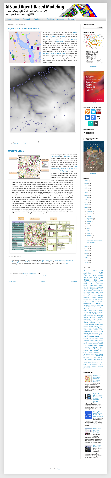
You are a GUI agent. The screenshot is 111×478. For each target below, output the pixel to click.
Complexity (92, 287)
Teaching (50, 19)
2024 (86, 185)
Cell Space (100, 283)
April (88, 230)
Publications (38, 19)
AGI (85, 278)
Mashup (101, 312)
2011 (86, 251)
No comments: (32, 142)
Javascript (23, 143)
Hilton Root (67, 156)
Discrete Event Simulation (90, 295)
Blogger (59, 469)
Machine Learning (88, 312)
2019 (86, 197)
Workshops (100, 359)
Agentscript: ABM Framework (24, 28)
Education (93, 297)
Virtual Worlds (99, 354)
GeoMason (99, 303)
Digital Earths (92, 294)
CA (87, 283)
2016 (86, 205)
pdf (67, 263)
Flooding (95, 299)
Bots (85, 283)
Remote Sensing (92, 328)
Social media (94, 337)
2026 (86, 181)
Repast (54, 36)
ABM (95, 270)
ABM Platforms (16, 143)
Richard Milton (60, 40)
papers (75, 32)
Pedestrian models (93, 324)
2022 (86, 190)
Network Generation (90, 317)
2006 (86, 262)
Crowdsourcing (96, 290)
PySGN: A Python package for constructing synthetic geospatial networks (97, 397)
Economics (86, 297)
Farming (86, 299)
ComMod (86, 287)
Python (101, 326)
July (88, 223)
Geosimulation (87, 307)
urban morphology (94, 367)
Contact (71, 19)
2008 (86, 258)
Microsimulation (94, 314)
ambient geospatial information (93, 361)
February (89, 235)
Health (94, 307)
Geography (100, 305)
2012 (86, 248)
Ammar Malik (55, 156)
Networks (100, 317)
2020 (86, 195)
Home (9, 19)
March (89, 233)
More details (93, 66)
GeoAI (101, 301)
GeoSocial (87, 305)
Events (100, 297)
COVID (91, 283)
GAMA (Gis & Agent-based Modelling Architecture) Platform (97, 378)
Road (90, 331)
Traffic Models (98, 345)
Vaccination (87, 354)
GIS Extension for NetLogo (97, 446)
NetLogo (62, 36)
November (90, 214)
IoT (102, 307)
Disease (100, 295)
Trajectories (87, 347)
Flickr (90, 299)
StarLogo (85, 342)
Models (101, 314)
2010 (86, 253)
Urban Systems (35, 275)
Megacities (86, 314)
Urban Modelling (94, 349)
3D (84, 270)
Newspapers (87, 319)
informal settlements (93, 362)
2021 (86, 193)
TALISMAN (74, 40)
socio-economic (93, 364)
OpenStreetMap (88, 321)
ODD (94, 319)
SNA (101, 331)
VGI (102, 352)
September (90, 219)
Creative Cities (16, 151)
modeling (101, 362)
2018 (86, 200)
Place (101, 324)
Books (101, 282)
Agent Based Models (18, 275)
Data (102, 290)
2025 (86, 183)
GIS (94, 301)
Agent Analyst (93, 278)
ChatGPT (86, 285)
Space (96, 338)
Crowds (90, 290)
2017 (86, 202)
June (88, 226)
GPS (98, 301)
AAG (89, 270)
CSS (95, 283)
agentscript (59, 42)
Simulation (95, 333)
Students (60, 19)
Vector (92, 354)
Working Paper (43, 275)
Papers (92, 322)
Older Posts (73, 281)
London (90, 310)
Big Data (91, 282)
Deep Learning (95, 292)
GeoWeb (93, 305)
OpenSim (100, 319)
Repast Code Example (91, 330)
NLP (85, 315)
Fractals (89, 301)
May (88, 228)
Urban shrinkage (93, 352)
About (17, 19)
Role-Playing (95, 331)
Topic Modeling (88, 345)
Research (26, 19)
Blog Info (97, 281)
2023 (86, 188)
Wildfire (85, 359)
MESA (101, 310)
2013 (86, 246)
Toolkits (101, 343)
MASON (48, 36)
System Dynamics (93, 343)
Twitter (94, 347)
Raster (85, 328)
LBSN (88, 308)
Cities (25, 275)
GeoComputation (88, 303)
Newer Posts (12, 281)
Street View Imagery (93, 342)
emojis (85, 362)
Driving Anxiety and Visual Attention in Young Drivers (97, 431)
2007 (86, 260)
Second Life (87, 333)
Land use (92, 308)
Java (85, 308)
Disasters (100, 294)
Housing (99, 307)
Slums (90, 335)
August (89, 221)
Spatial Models (99, 340)
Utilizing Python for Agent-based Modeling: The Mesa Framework (98, 414)
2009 (86, 255)
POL (95, 321)
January (89, 238)
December (90, 211)
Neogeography (91, 316)
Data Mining (87, 292)
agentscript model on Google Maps (54, 53)
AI (87, 277)
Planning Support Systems (91, 326)
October (89, 216)
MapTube (96, 312)
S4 (99, 331)
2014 (86, 209)
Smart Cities (95, 335)
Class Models (98, 285)
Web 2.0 (100, 357)
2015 (86, 207)
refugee (85, 364)
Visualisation (87, 355)
